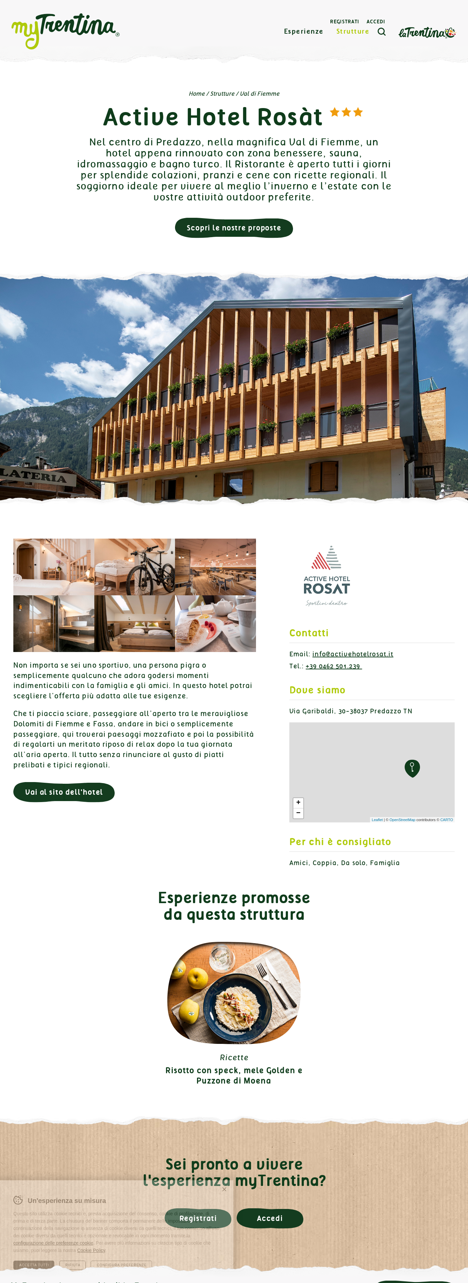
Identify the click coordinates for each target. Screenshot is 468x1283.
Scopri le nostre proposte (234, 228)
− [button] (298, 813)
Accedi (376, 22)
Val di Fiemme (259, 93)
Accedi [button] (270, 1218)
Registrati (344, 22)
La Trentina (427, 32)
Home (197, 93)
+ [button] (298, 803)
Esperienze (304, 31)
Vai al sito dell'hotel (64, 792)
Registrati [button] (198, 1218)
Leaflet (377, 820)
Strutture (353, 31)
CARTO (446, 820)
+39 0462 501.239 (334, 666)
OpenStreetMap (402, 820)
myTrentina (66, 31)
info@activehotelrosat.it (352, 654)
